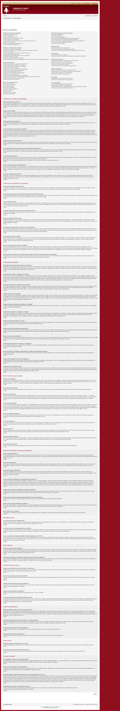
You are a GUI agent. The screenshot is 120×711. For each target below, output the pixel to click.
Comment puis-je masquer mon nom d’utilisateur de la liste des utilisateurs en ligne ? (20, 50)
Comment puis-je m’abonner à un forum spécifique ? (62, 72)
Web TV (79, 3)
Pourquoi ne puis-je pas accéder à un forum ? (12, 71)
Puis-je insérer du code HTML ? (9, 84)
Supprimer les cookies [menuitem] (79, 704)
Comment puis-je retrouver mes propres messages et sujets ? (63, 65)
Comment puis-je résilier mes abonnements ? (60, 73)
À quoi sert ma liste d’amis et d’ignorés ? (59, 54)
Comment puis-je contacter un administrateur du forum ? (62, 87)
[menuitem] (4, 16)
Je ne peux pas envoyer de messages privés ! (60, 47)
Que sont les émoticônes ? (8, 86)
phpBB (46, 706)
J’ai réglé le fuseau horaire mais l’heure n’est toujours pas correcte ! (17, 52)
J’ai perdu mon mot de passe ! (9, 42)
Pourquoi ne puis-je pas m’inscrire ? (10, 37)
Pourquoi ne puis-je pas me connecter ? (11, 39)
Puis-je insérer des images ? (9, 87)
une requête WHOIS (32, 677)
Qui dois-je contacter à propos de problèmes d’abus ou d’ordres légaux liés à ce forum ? (69, 86)
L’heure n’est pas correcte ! (8, 51)
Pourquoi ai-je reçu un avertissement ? (11, 74)
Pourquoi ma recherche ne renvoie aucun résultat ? (61, 61)
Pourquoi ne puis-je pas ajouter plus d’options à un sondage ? (15, 68)
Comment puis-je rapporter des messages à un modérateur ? (15, 75)
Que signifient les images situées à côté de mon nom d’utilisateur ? (16, 55)
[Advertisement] (50, 24)
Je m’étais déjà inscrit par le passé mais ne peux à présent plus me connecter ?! (19, 40)
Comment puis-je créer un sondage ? (10, 67)
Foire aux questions (17, 18)
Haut (5, 107)
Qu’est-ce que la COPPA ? (8, 35)
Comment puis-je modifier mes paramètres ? (12, 49)
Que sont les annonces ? (8, 90)
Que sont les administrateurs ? (57, 34)
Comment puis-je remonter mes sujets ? (11, 79)
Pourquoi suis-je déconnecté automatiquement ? (13, 43)
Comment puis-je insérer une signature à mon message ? (14, 66)
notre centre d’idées (81, 668)
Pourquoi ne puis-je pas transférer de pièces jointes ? (14, 72)
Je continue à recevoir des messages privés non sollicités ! (63, 49)
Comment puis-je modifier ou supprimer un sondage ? (14, 70)
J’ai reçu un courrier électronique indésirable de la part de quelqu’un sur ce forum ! (68, 50)
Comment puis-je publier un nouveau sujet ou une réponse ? (15, 63)
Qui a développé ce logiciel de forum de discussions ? (62, 83)
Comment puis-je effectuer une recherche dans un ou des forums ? (64, 60)
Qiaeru (56, 707)
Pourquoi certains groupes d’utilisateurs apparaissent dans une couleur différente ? (68, 40)
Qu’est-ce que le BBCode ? (8, 83)
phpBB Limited (38, 660)
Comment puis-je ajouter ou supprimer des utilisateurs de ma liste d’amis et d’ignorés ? (69, 56)
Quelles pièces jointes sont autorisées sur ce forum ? (62, 78)
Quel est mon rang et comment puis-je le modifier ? (13, 58)
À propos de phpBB (47, 662)
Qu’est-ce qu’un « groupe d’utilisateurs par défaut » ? (62, 42)
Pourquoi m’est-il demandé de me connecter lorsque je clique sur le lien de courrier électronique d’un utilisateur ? (26, 59)
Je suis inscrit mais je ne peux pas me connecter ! (13, 38)
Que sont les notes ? (7, 91)
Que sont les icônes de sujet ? (9, 93)
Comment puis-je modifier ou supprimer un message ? (14, 65)
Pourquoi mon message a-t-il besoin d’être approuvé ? (14, 77)
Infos (72, 3)
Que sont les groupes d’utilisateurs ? (58, 37)
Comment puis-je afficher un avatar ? (10, 56)
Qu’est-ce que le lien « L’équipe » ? (58, 43)
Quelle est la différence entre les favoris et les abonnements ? (63, 70)
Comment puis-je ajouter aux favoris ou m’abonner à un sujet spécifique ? (66, 71)
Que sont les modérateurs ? (57, 35)
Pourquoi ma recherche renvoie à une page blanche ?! (62, 63)
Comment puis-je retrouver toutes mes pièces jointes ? (62, 79)
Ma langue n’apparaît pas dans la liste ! (11, 54)
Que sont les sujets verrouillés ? (9, 92)
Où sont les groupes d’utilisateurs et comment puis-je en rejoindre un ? (65, 38)
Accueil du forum (8, 704)
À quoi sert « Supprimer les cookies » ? (11, 44)
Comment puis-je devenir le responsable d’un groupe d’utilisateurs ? (65, 39)
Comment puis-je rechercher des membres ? (60, 64)
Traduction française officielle (48, 707)
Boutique (94, 3)
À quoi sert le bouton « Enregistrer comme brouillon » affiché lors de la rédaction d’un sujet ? (22, 76)
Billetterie (86, 3)
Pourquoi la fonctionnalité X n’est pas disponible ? (61, 85)
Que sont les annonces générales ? (10, 88)
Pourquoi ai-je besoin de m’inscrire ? (10, 34)
